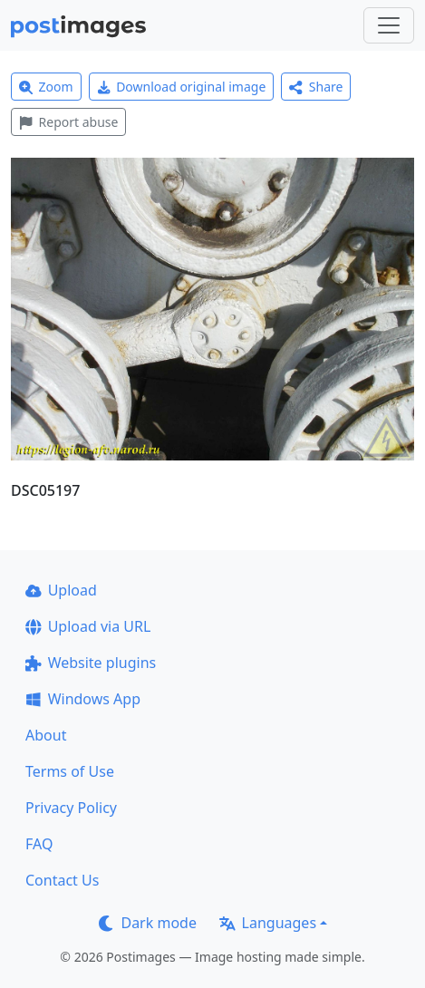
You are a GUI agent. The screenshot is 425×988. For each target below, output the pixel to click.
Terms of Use (69, 771)
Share (316, 86)
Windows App (82, 699)
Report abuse (68, 122)
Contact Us (62, 880)
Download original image (181, 86)
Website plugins (90, 663)
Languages (267, 923)
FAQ (39, 844)
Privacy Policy (71, 808)
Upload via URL (87, 626)
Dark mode (148, 923)
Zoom (46, 86)
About (45, 735)
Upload (61, 590)
